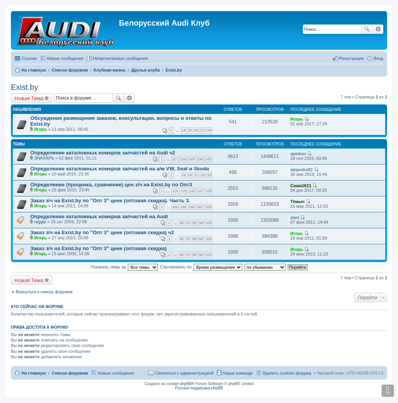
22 (203, 175)
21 (197, 175)
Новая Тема (29, 98)
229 (192, 159)
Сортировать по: (201, 267)
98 (195, 223)
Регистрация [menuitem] (351, 58)
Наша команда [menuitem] (237, 373)
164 (175, 207)
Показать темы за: (124, 267)
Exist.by (24, 87)
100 (208, 223)
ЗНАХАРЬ (44, 158)
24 (183, 130)
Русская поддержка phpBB (199, 388)
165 (183, 207)
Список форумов (70, 373)
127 (200, 191)
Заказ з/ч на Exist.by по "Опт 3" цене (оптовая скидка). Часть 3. (110, 200)
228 (183, 159)
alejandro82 (301, 169)
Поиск (367, 29)
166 (192, 207)
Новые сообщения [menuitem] (65, 58)
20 (190, 175)
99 (201, 223)
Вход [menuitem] (378, 58)
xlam (294, 217)
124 (175, 191)
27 (203, 130)
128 (208, 191)
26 (197, 130)
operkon (298, 153)
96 (181, 223)
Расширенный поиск (378, 29)
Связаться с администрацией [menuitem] (184, 373)
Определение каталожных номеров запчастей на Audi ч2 (102, 153)
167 (200, 207)
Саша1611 (300, 185)
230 (200, 159)
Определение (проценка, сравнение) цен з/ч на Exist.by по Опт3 (111, 184)
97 (188, 223)
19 (183, 175)
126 (192, 191)
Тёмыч (297, 201)
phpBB (186, 384)
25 (190, 130)
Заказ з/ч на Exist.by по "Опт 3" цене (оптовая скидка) (98, 248)
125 (183, 191)
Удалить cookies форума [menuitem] (286, 373)
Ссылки (29, 58)
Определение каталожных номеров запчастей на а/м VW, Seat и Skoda (119, 169)
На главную (33, 373)
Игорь (40, 129)
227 (175, 159)
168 (208, 207)
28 (209, 130)
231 (208, 159)
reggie (40, 221)
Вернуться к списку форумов (44, 291)
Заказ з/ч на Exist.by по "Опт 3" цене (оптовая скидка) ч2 (102, 232)
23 (209, 175)
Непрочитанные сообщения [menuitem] (120, 58)
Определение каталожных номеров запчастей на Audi (99, 216)
